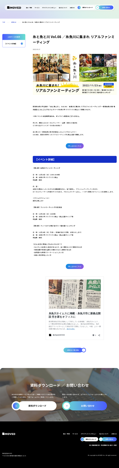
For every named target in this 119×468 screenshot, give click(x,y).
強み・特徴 (29, 8)
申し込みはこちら (74, 146)
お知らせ (72, 8)
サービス (37, 8)
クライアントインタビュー (49, 8)
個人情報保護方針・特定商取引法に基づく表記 (103, 445)
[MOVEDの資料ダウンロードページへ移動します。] (89, 439)
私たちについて (63, 8)
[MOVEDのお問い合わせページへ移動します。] (108, 439)
